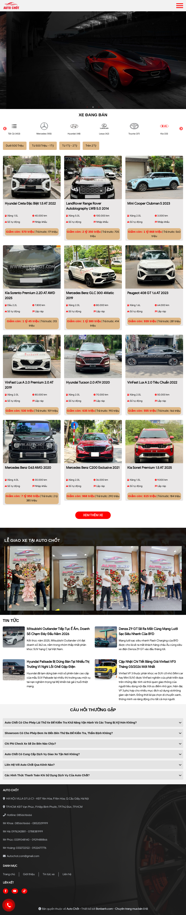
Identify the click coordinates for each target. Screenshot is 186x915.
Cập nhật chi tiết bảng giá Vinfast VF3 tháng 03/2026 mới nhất (147, 664)
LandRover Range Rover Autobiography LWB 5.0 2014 (87, 206)
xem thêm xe (93, 515)
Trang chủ (9, 874)
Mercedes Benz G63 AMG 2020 (28, 468)
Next (181, 129)
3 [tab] (99, 107)
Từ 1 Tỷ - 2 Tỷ (69, 145)
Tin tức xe (49, 874)
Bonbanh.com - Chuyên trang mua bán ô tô (122, 909)
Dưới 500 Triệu (15, 145)
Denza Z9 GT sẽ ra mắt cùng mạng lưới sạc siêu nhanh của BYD (148, 631)
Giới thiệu (29, 874)
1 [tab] (87, 107)
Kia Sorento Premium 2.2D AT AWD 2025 (30, 295)
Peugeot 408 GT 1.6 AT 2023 (147, 293)
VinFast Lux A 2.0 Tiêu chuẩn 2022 (152, 382)
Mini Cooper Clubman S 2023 (148, 203)
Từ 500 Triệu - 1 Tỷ (43, 145)
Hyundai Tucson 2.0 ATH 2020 (88, 382)
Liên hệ (67, 874)
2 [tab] (93, 107)
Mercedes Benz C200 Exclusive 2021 (92, 468)
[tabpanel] (93, 60)
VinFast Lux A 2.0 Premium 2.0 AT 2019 (29, 385)
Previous (5, 129)
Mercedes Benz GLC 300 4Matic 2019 (90, 295)
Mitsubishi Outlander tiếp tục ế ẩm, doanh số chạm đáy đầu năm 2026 (58, 631)
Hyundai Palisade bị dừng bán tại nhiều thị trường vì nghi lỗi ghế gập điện (58, 664)
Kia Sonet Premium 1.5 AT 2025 (149, 468)
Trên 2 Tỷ (91, 145)
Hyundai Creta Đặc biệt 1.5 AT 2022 (30, 203)
